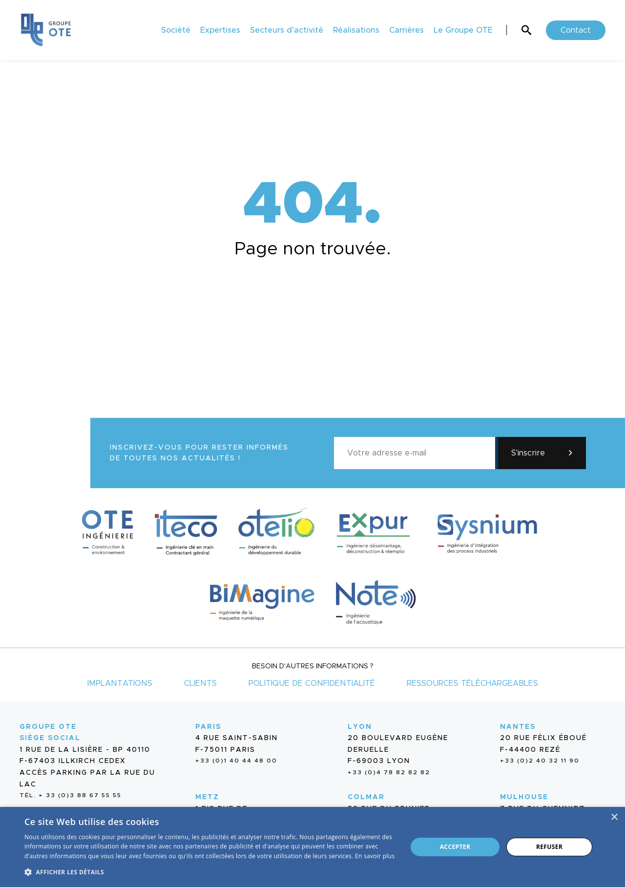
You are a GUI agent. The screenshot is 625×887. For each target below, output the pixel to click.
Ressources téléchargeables (472, 683)
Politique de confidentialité (312, 683)
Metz (207, 797)
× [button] (614, 817)
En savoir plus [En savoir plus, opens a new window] (375, 856)
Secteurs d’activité (286, 30)
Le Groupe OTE (463, 30)
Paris (208, 726)
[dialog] (312, 847)
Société (175, 30)
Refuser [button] (549, 847)
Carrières (406, 30)
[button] (210, 871)
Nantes (518, 726)
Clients (200, 683)
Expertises (220, 30)
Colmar (366, 797)
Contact (576, 30)
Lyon (360, 726)
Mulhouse (524, 797)
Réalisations (356, 30)
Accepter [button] (455, 847)
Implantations (119, 683)
